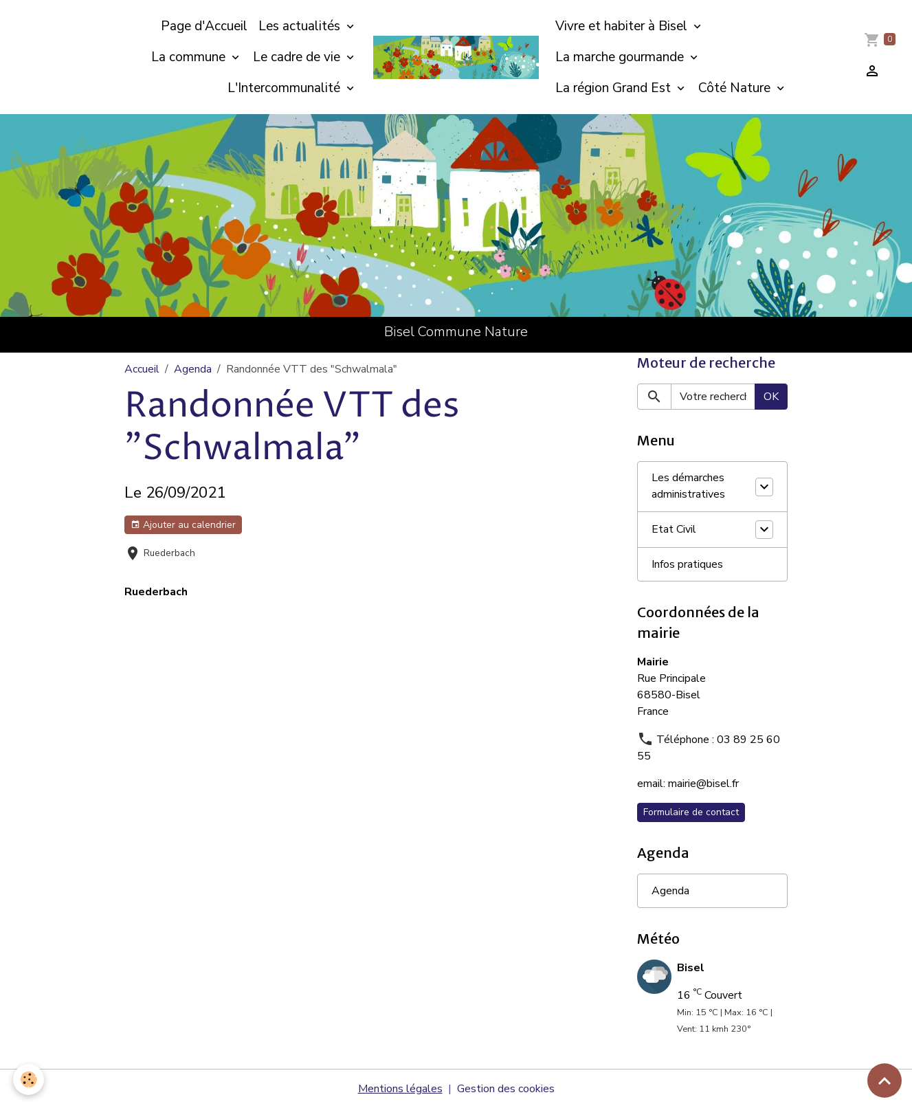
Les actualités (301, 26)
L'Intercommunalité (285, 88)
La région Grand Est (614, 88)
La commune (190, 57)
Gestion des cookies (506, 1088)
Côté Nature (736, 88)
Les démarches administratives (688, 486)
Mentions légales (400, 1088)
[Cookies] (29, 1079)
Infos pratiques (687, 564)
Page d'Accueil (204, 26)
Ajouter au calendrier (183, 524)
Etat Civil (674, 530)
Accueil (141, 369)
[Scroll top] (884, 1080)
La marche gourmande (621, 57)
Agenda (193, 369)
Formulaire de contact (691, 812)
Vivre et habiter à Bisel (623, 26)
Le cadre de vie (298, 57)
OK (771, 396)
